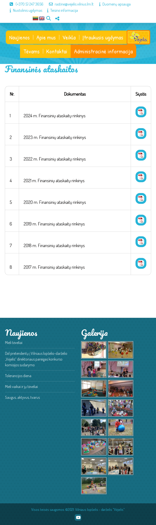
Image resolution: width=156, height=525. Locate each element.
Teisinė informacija (60, 10)
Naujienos (19, 37)
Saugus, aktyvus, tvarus (22, 397)
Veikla (69, 37)
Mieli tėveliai (13, 342)
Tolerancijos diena (18, 375)
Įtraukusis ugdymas (103, 37)
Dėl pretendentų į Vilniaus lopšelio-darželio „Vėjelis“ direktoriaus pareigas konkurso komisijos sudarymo (36, 359)
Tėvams (31, 51)
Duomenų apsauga (112, 4)
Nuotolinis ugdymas (23, 10)
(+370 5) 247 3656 (24, 4)
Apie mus (46, 37)
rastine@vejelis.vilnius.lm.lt (69, 4)
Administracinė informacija (103, 51)
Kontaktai (57, 51)
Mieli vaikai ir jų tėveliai (21, 386)
